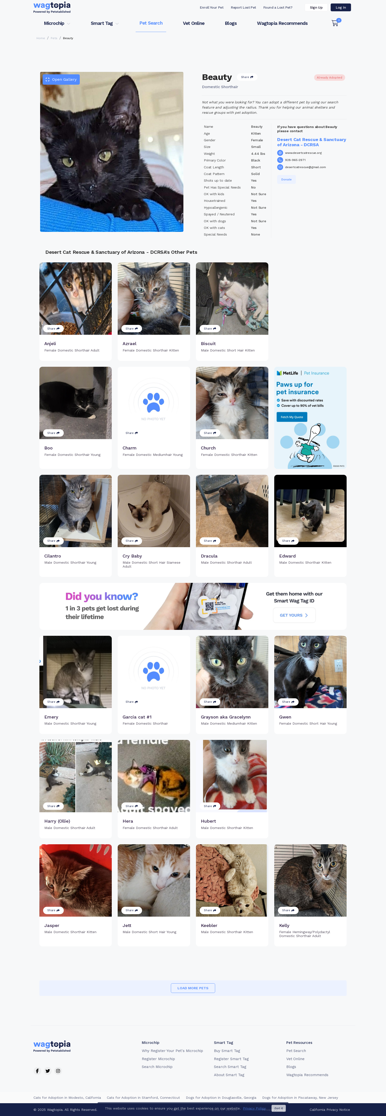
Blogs (231, 23)
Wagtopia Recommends (282, 23)
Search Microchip (157, 1067)
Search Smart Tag (230, 1067)
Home (40, 38)
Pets (54, 38)
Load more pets (193, 988)
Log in (341, 7)
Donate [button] (286, 179)
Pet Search (150, 23)
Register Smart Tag (231, 1059)
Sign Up (316, 7)
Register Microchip (158, 1059)
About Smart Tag (229, 1075)
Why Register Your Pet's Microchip (172, 1051)
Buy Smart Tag (227, 1051)
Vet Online (193, 23)
